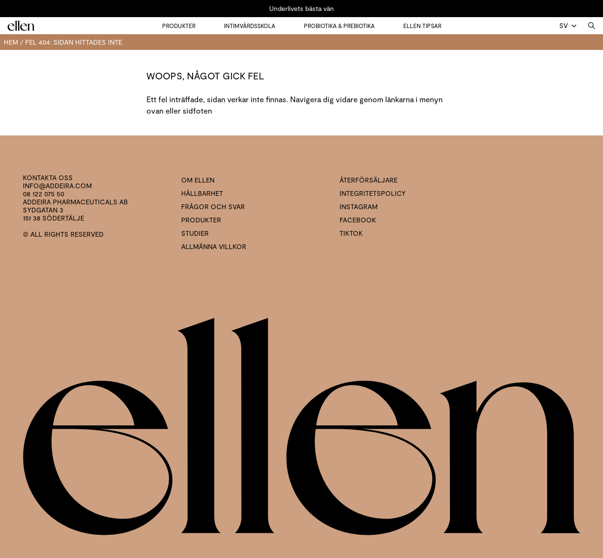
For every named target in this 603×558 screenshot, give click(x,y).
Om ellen (197, 180)
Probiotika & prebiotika (339, 25)
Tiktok (351, 233)
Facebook (358, 220)
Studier (195, 233)
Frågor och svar (213, 206)
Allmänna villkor (213, 246)
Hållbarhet (202, 193)
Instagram (359, 206)
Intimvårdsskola (249, 25)
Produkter (178, 25)
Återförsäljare (369, 180)
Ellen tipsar (422, 25)
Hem (11, 42)
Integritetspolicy (373, 193)
